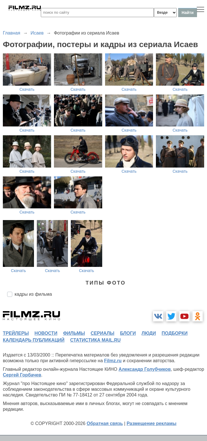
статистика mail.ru (95, 340)
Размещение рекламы (151, 423)
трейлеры (16, 333)
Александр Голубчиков (144, 369)
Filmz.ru (113, 360)
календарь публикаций (34, 340)
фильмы (74, 333)
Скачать (27, 89)
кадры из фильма (33, 294)
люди (149, 333)
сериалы (102, 333)
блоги (128, 333)
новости (46, 333)
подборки (175, 333)
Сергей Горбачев (22, 374)
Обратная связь (105, 423)
